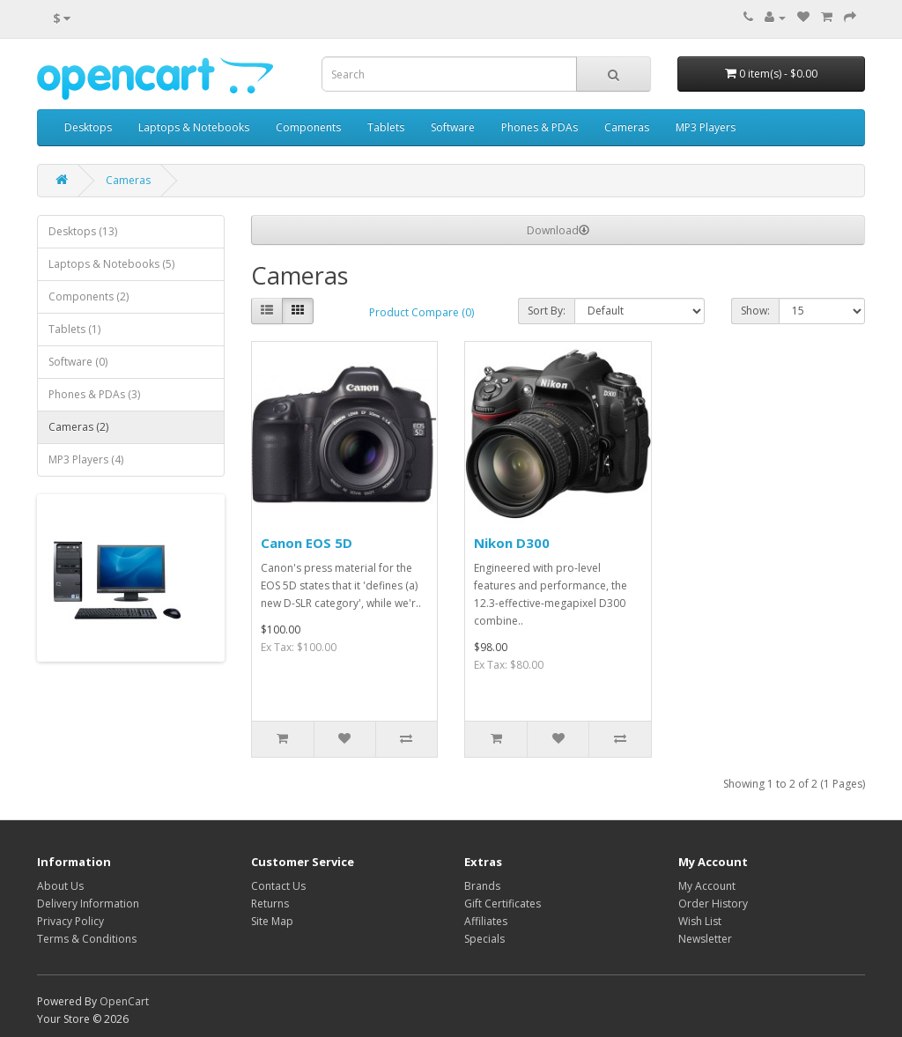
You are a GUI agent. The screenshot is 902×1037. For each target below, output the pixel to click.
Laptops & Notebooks (193, 127)
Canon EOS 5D (306, 543)
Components (308, 127)
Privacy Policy (70, 921)
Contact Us (278, 885)
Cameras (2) (78, 426)
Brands (482, 885)
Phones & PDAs (539, 127)
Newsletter (705, 938)
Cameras (626, 127)
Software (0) (77, 361)
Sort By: (547, 310)
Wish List (699, 921)
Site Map (272, 921)
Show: (755, 310)
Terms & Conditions (87, 938)
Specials (484, 938)
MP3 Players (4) (85, 459)
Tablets (385, 127)
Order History (713, 903)
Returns (270, 903)
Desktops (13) (82, 231)
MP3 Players (706, 127)
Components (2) (88, 296)
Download (558, 230)
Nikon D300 (512, 543)
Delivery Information (88, 903)
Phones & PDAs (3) (94, 394)
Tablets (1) (74, 329)
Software (453, 127)
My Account (707, 885)
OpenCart (124, 1001)
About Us (60, 885)
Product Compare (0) (421, 312)
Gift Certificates (502, 903)
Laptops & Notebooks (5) (111, 263)
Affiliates (485, 921)
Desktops (88, 127)
